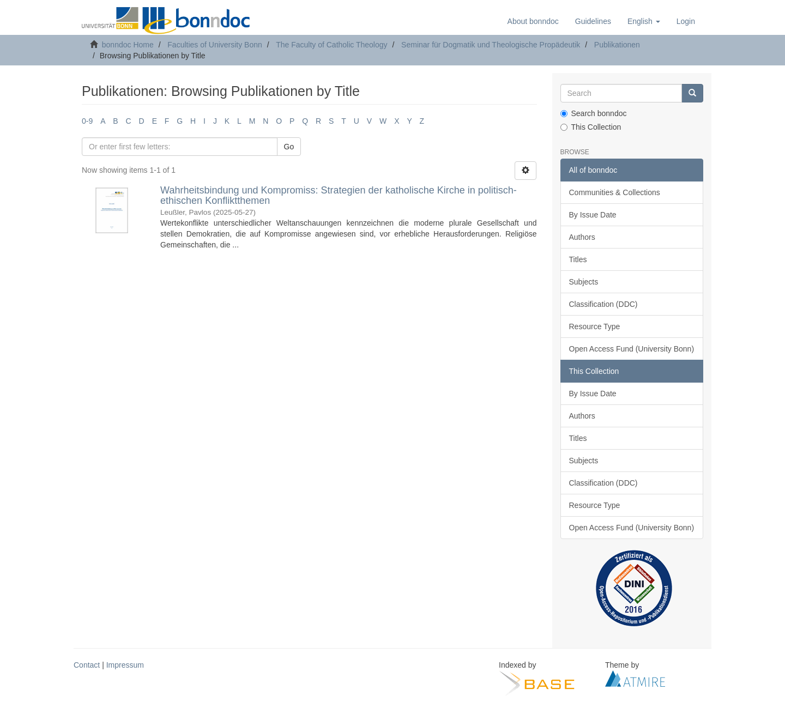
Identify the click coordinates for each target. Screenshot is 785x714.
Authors (582, 237)
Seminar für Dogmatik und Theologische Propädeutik (490, 44)
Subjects (584, 281)
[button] (643, 21)
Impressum (125, 665)
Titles (578, 259)
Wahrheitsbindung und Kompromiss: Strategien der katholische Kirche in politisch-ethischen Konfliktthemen (338, 196)
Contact (87, 665)
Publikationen (617, 44)
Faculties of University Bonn (214, 44)
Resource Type (594, 326)
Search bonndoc (593, 113)
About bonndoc (533, 21)
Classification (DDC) (603, 304)
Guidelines (593, 21)
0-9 (87, 121)
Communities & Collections (614, 192)
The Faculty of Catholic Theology (331, 44)
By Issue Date (593, 214)
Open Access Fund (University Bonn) (632, 348)
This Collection (590, 127)
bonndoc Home (128, 44)
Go (289, 146)
